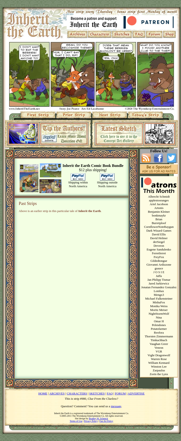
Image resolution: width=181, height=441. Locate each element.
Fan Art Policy (106, 421)
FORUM (120, 393)
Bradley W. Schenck (98, 418)
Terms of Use (76, 421)
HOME (42, 393)
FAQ (110, 393)
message (116, 406)
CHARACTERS (77, 393)
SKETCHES (97, 393)
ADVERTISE (136, 393)
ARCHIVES (57, 393)
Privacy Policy (91, 421)
